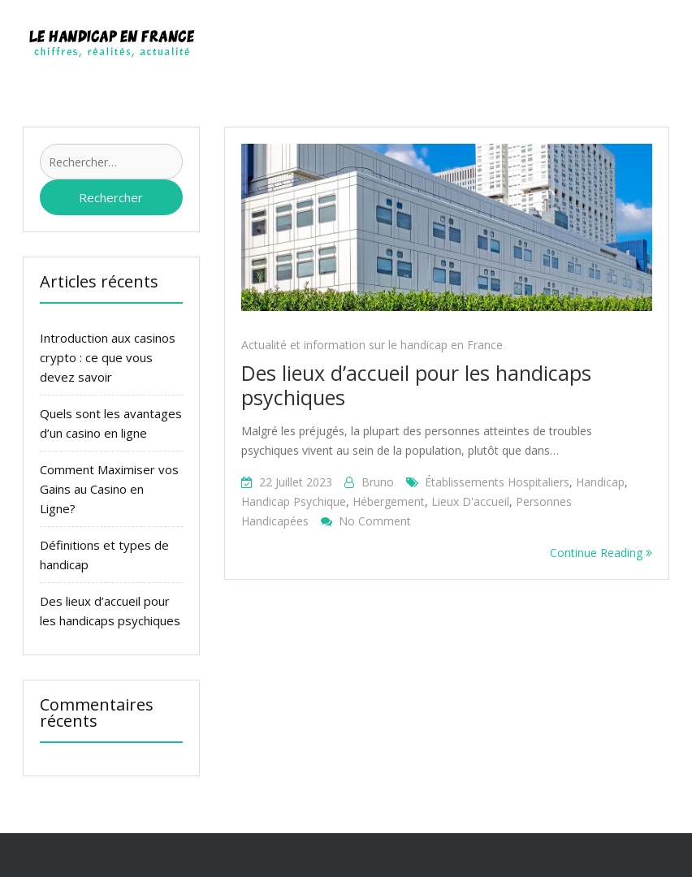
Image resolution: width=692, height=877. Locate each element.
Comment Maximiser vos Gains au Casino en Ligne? (109, 488)
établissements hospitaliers (497, 482)
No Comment (375, 521)
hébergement (388, 501)
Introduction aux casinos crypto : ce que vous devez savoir (107, 357)
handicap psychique (293, 501)
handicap (600, 482)
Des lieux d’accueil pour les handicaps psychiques (416, 385)
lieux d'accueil (470, 501)
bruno (377, 482)
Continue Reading (601, 552)
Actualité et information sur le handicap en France (372, 344)
